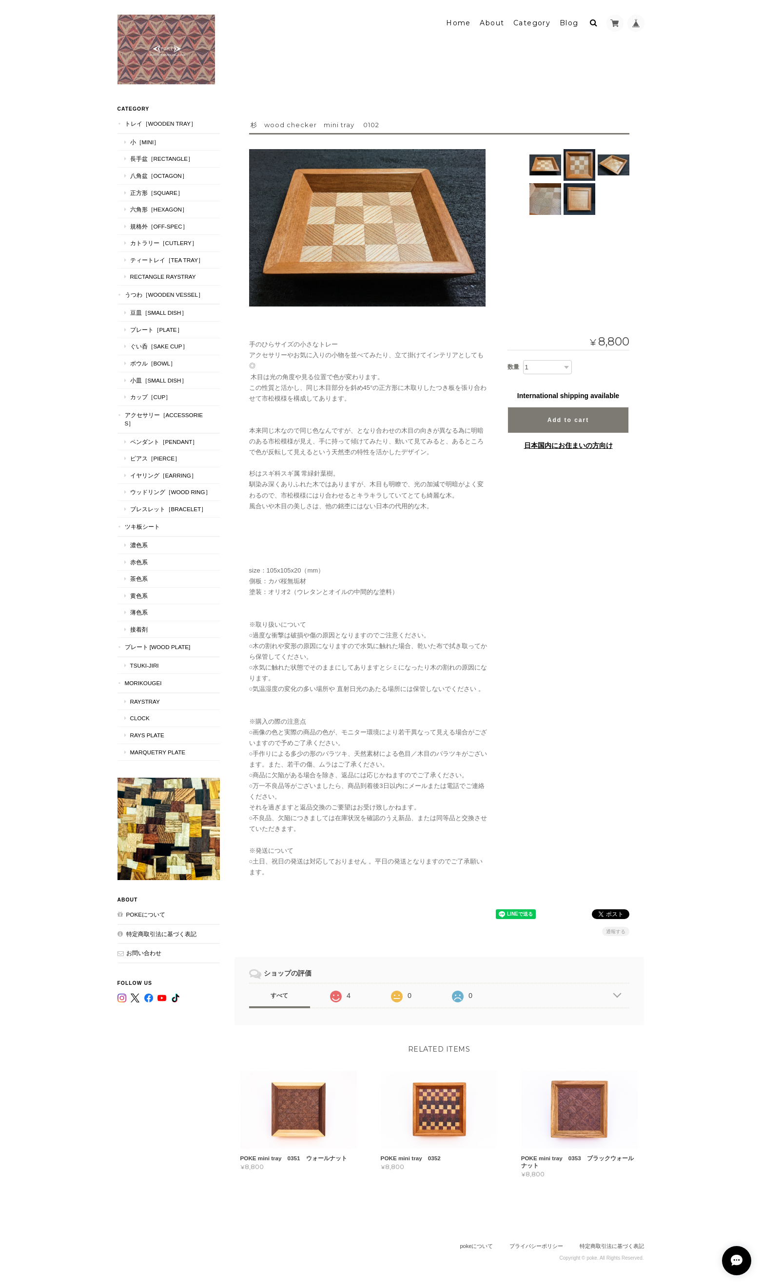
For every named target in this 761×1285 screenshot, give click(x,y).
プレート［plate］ (156, 329)
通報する (615, 931)
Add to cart (568, 420)
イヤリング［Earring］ (163, 475)
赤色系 (139, 562)
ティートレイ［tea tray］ (167, 260)
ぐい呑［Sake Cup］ (159, 346)
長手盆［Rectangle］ (162, 158)
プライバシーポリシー (536, 1246)
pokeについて (145, 914)
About (492, 23)
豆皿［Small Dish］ (158, 312)
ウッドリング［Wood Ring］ (170, 492)
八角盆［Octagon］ (159, 176)
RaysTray (145, 701)
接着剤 (139, 629)
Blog (569, 23)
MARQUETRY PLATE (158, 752)
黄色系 (139, 596)
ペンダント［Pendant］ (164, 442)
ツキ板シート (142, 526)
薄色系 (139, 612)
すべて (279, 995)
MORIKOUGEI (143, 683)
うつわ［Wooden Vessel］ (164, 294)
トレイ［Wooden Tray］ (160, 123)
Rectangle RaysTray (163, 276)
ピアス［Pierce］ (155, 458)
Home (458, 23)
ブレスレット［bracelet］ (168, 509)
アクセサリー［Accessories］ (164, 419)
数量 (513, 367)
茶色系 (139, 578)
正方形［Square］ (156, 193)
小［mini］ (145, 142)
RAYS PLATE (147, 735)
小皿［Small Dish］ (158, 380)
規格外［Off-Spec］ (159, 226)
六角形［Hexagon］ (159, 209)
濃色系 (139, 545)
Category (531, 23)
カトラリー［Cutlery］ (163, 243)
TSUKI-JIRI (144, 665)
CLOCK (140, 718)
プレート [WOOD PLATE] (158, 647)
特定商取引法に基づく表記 (161, 934)
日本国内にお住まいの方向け (568, 445)
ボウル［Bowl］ (153, 363)
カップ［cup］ (151, 397)
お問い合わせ (143, 953)
